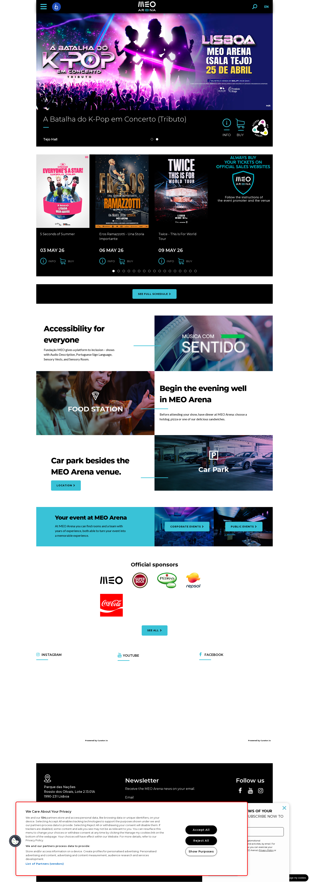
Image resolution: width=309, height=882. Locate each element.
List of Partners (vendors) (45, 863)
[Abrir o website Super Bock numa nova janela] (140, 587)
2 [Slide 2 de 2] (157, 139)
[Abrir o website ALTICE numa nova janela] (111, 583)
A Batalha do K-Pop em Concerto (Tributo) (115, 119)
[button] (43, 6)
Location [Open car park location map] (66, 485)
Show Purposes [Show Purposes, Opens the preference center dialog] (201, 851)
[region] (132, 839)
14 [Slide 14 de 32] (180, 271)
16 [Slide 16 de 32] (190, 271)
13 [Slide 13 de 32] (175, 271)
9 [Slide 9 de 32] (154, 271)
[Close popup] (284, 808)
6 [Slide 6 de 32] (139, 271)
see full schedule (154, 294)
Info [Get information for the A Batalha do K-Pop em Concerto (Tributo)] (226, 135)
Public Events (244, 526)
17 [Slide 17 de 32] (195, 271)
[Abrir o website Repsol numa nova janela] (193, 587)
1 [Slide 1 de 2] (152, 139)
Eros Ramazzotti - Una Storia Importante (121, 236)
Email (129, 797)
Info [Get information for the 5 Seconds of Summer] (52, 261)
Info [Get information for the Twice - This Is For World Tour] (170, 261)
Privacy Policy (266, 850)
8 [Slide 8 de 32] (149, 271)
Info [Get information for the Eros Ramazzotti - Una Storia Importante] (111, 261)
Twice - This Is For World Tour (177, 236)
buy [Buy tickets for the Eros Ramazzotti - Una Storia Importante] (130, 261)
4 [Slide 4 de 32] (129, 271)
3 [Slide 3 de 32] (123, 271)
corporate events (187, 526)
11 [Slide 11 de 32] (164, 271)
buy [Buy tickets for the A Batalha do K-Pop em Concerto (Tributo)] (240, 135)
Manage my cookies (295, 877)
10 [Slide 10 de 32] (159, 271)
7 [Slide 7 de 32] (144, 271)
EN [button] (265, 8)
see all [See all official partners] (154, 630)
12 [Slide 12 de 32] (170, 271)
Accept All (201, 830)
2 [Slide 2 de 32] (118, 271)
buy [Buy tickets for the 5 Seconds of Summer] (71, 261)
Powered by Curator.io (96, 741)
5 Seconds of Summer (57, 234)
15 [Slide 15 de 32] (185, 271)
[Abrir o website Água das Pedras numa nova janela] (167, 587)
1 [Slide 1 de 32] (113, 271)
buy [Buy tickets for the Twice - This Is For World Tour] (189, 261)
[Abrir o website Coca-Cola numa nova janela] (111, 616)
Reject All (201, 840)
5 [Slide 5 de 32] (134, 271)
